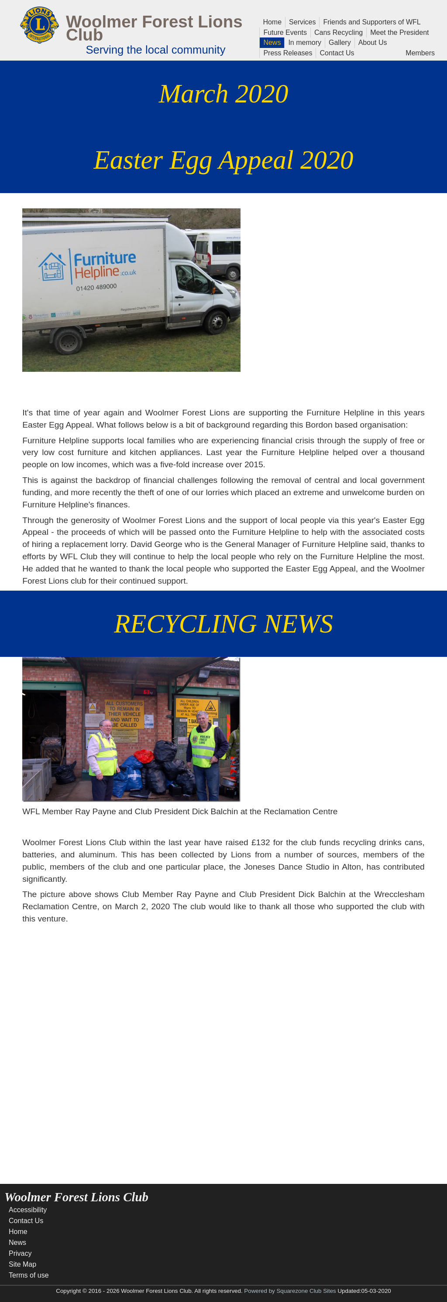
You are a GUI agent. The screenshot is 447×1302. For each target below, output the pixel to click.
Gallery (338, 41)
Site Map (22, 1264)
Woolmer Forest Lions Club (154, 28)
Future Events (283, 31)
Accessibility (28, 1210)
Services (302, 21)
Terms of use (29, 1275)
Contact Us (335, 52)
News (272, 41)
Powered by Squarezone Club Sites (290, 1291)
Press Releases (287, 53)
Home (272, 21)
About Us (371, 41)
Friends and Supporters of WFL (371, 22)
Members (420, 52)
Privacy (20, 1253)
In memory (305, 41)
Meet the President (399, 31)
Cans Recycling (338, 32)
